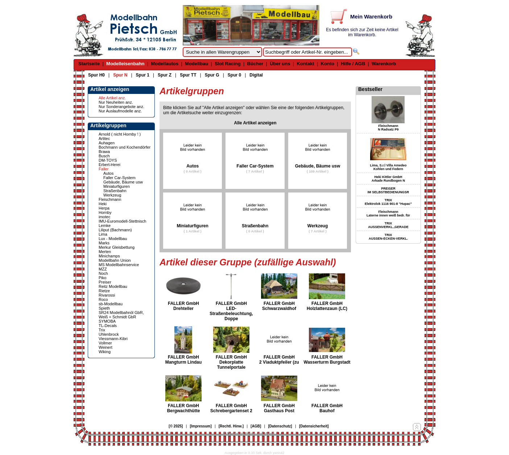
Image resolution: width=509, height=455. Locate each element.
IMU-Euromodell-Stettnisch (122, 221)
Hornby (105, 212)
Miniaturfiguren (116, 186)
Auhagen (107, 143)
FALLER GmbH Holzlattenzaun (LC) (327, 306)
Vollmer (105, 343)
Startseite (89, 63)
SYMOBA (107, 321)
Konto (328, 63)
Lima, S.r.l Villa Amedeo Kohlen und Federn (388, 167)
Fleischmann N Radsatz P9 (388, 127)
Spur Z (164, 75)
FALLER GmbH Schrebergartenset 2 (231, 408)
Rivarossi (107, 295)
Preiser (105, 282)
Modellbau (196, 63)
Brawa (104, 151)
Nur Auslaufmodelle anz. (120, 111)
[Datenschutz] (280, 426)
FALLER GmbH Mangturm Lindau (183, 360)
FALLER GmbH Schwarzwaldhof (279, 306)
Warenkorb (384, 63)
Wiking (105, 351)
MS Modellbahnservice (119, 264)
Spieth (104, 308)
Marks (104, 243)
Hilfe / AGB (353, 63)
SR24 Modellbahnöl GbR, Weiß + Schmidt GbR (121, 314)
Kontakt (305, 63)
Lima (103, 234)
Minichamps (109, 256)
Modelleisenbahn (125, 63)
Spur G (212, 75)
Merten (105, 251)
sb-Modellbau (111, 304)
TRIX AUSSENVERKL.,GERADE (388, 225)
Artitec (104, 138)
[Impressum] (201, 426)
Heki (103, 204)
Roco (103, 299)
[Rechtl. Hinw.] (231, 426)
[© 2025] (176, 426)
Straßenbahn (115, 191)
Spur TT (188, 75)
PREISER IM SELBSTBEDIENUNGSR (388, 190)
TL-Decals (108, 325)
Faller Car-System (119, 177)
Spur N (120, 75)
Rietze (104, 291)
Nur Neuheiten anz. (116, 102)
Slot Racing (228, 63)
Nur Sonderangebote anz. (121, 106)
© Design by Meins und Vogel (248, 434)
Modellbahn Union (115, 260)
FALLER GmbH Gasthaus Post (279, 408)
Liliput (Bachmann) (115, 230)
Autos (108, 173)
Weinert (105, 347)
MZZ (103, 269)
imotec (104, 217)
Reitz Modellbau (113, 286)
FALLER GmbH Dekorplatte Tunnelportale (231, 362)
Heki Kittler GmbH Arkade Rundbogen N (388, 178)
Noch (103, 273)
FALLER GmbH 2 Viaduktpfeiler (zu (279, 360)
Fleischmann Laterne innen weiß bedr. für (388, 213)
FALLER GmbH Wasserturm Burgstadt (327, 360)
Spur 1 (142, 75)
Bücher (255, 63)
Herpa (104, 208)
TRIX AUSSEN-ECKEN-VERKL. (388, 236)
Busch (104, 156)
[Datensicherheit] (314, 426)
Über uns (280, 63)
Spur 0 (234, 75)
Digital (256, 75)
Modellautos (164, 63)
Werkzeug (112, 195)
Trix (102, 330)
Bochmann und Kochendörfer (124, 147)
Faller (104, 169)
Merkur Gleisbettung (117, 247)
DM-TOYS (108, 160)
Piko (102, 278)
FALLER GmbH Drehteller (183, 306)
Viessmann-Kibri (113, 338)
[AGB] (256, 426)
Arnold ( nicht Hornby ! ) (120, 134)
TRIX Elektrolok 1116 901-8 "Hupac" (388, 202)
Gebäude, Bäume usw (123, 182)
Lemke (105, 225)
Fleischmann (110, 199)
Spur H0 (96, 75)
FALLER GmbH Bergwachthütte (183, 408)
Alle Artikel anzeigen (255, 122)
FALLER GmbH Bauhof (327, 408)
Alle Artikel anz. (112, 98)
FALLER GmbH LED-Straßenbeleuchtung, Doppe (231, 311)
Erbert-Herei (109, 164)
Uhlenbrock (109, 334)
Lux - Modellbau (113, 238)
